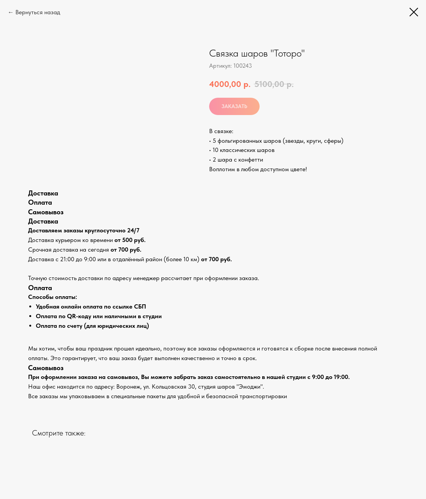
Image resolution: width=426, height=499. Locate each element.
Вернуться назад (37, 12)
